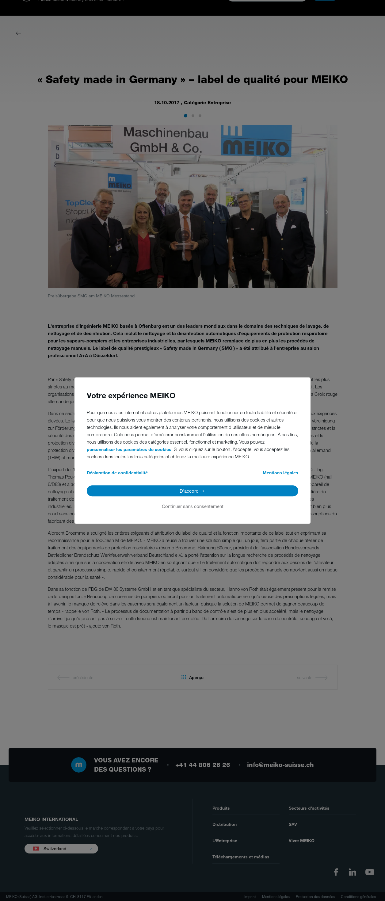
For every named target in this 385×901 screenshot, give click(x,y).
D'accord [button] (189, 491)
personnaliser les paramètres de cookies (129, 449)
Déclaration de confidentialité (117, 472)
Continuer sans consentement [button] (192, 506)
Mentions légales (280, 472)
